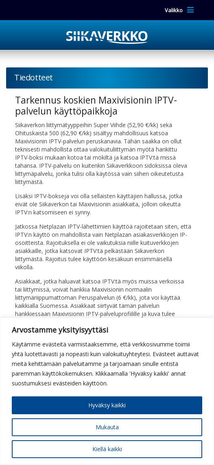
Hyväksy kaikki (107, 405)
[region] (107, 391)
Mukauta (107, 427)
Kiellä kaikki (107, 449)
